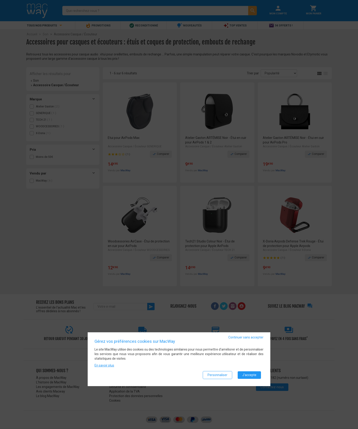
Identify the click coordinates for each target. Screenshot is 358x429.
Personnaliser (217, 375)
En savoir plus (104, 365)
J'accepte (249, 375)
